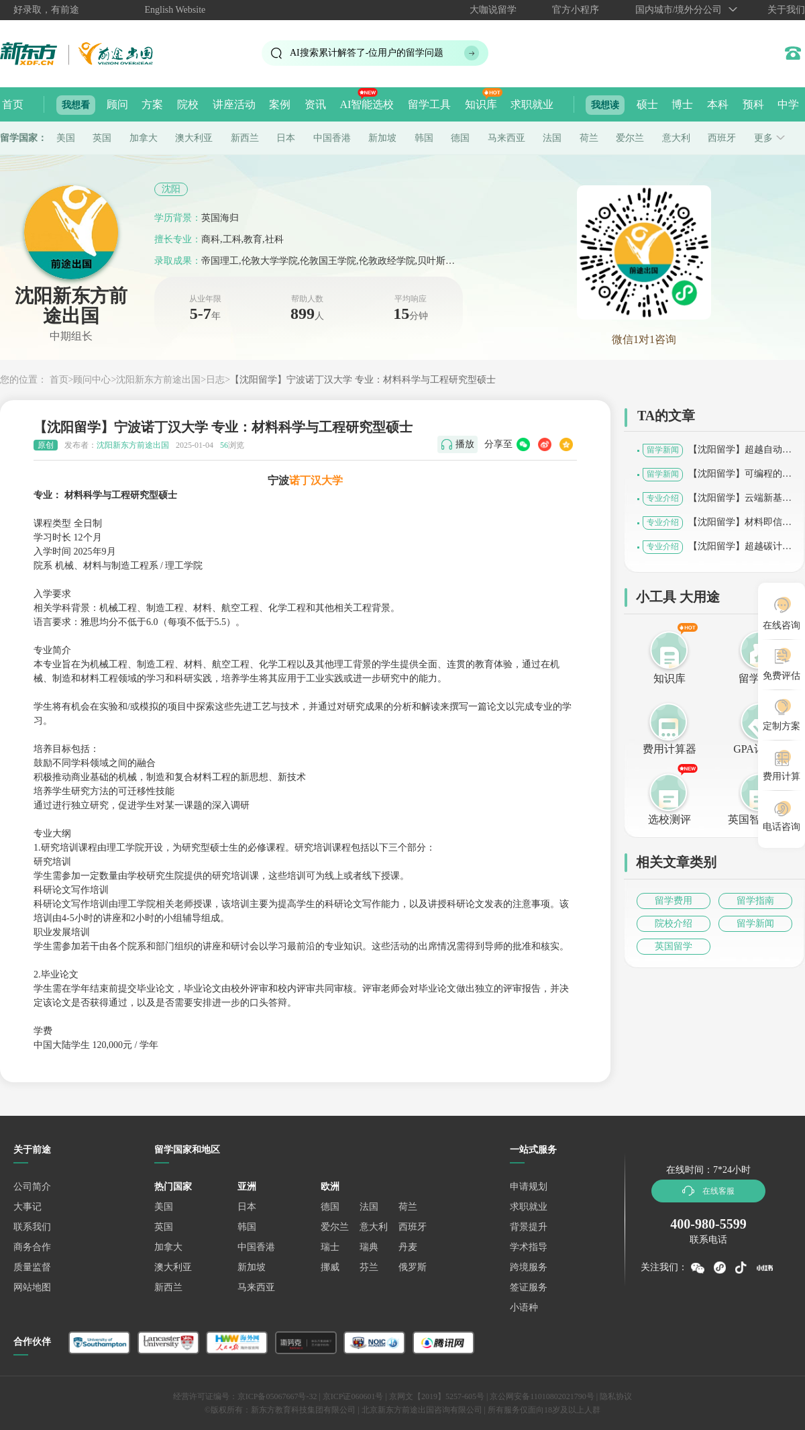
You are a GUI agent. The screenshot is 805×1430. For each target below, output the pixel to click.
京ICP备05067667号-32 (277, 1396)
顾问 (117, 104)
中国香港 (332, 138)
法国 (552, 138)
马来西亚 (506, 138)
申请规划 (528, 1187)
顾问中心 (92, 380)
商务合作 (32, 1247)
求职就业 (532, 104)
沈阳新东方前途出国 (158, 380)
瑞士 (330, 1247)
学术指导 (528, 1247)
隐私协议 (616, 1396)
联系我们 (32, 1227)
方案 (152, 104)
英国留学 (673, 946)
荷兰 (589, 138)
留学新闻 (755, 923)
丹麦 (407, 1247)
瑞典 (369, 1247)
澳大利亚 (194, 138)
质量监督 (32, 1267)
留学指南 (755, 901)
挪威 (330, 1267)
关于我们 (786, 10)
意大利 (676, 138)
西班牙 (722, 138)
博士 (682, 104)
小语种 (524, 1307)
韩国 (424, 138)
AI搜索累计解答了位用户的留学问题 (366, 53)
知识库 (481, 104)
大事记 (27, 1207)
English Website (175, 10)
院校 (188, 104)
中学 (788, 104)
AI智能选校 (366, 104)
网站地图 (32, 1287)
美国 (65, 138)
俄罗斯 (412, 1267)
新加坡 (382, 138)
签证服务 (528, 1287)
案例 (279, 104)
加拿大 (143, 138)
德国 (460, 138)
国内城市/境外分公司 (678, 10)
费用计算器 (669, 749)
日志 (215, 380)
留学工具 (429, 104)
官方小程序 (575, 10)
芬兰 (369, 1267)
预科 (753, 104)
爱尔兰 (630, 138)
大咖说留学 (493, 10)
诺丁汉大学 (316, 480)
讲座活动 (234, 104)
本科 (718, 104)
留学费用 (673, 901)
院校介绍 (673, 923)
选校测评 (669, 819)
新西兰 (245, 138)
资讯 (315, 104)
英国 (102, 138)
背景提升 (528, 1227)
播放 (464, 444)
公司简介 (32, 1187)
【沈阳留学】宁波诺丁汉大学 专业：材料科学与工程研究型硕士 (363, 380)
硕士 (647, 104)
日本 (285, 138)
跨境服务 (528, 1267)
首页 (12, 104)
